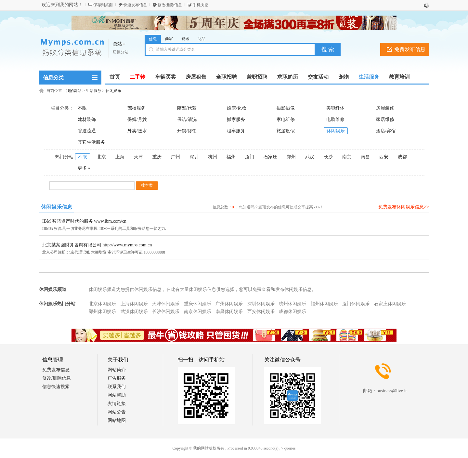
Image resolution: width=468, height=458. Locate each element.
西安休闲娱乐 (261, 311)
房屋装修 (385, 108)
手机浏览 (200, 5)
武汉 (309, 156)
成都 (402, 156)
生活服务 (93, 90)
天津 (138, 156)
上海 (119, 156)
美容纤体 (335, 108)
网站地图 (117, 420)
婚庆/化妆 (236, 108)
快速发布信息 (135, 5)
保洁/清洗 (187, 119)
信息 (153, 39)
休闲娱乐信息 (56, 207)
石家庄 (270, 156)
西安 (383, 156)
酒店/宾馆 (386, 130)
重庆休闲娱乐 (197, 303)
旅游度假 (286, 130)
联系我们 (117, 386)
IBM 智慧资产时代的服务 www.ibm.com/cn (84, 221)
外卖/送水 (137, 130)
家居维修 (385, 119)
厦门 (249, 156)
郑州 (291, 156)
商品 (201, 38)
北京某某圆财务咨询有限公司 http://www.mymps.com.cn (97, 244)
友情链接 (117, 403)
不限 (82, 108)
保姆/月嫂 (137, 119)
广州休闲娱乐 (229, 303)
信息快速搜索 (56, 386)
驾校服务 (136, 108)
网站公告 (117, 412)
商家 (169, 38)
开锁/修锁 (187, 130)
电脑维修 (335, 119)
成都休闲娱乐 (292, 311)
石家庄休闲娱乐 (390, 303)
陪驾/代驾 (187, 108)
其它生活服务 (91, 142)
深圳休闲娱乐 (261, 303)
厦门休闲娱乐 (356, 303)
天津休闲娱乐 (165, 303)
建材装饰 (87, 119)
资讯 (185, 38)
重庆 (157, 156)
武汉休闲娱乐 (134, 311)
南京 (346, 156)
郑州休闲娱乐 (102, 311)
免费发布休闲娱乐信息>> (403, 206)
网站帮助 (117, 395)
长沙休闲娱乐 (165, 311)
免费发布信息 (409, 49)
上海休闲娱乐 (134, 303)
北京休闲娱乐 (102, 303)
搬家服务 (236, 119)
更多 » (84, 168)
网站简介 (117, 369)
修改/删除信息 (170, 5)
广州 (175, 156)
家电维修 (286, 119)
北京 (101, 156)
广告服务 (117, 378)
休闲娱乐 (113, 90)
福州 (231, 156)
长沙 (328, 156)
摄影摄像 (286, 108)
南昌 (365, 156)
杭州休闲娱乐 (292, 303)
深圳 (194, 156)
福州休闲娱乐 (324, 303)
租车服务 (236, 130)
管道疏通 (87, 130)
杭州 (212, 156)
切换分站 (120, 52)
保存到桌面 (103, 5)
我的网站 (74, 90)
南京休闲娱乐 (197, 311)
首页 (115, 77)
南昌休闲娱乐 (229, 311)
